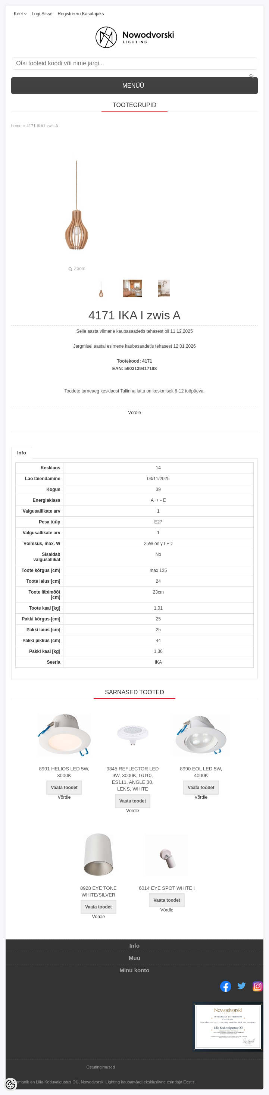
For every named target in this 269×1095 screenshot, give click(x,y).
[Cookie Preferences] (10, 1084)
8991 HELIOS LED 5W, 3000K (64, 772)
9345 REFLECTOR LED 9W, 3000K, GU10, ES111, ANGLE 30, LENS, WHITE (133, 779)
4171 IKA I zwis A (42, 125)
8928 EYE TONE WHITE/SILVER (98, 891)
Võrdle (134, 412)
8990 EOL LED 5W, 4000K (201, 772)
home (16, 125)
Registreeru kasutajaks (80, 13)
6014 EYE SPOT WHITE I (167, 888)
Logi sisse (42, 13)
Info (21, 453)
